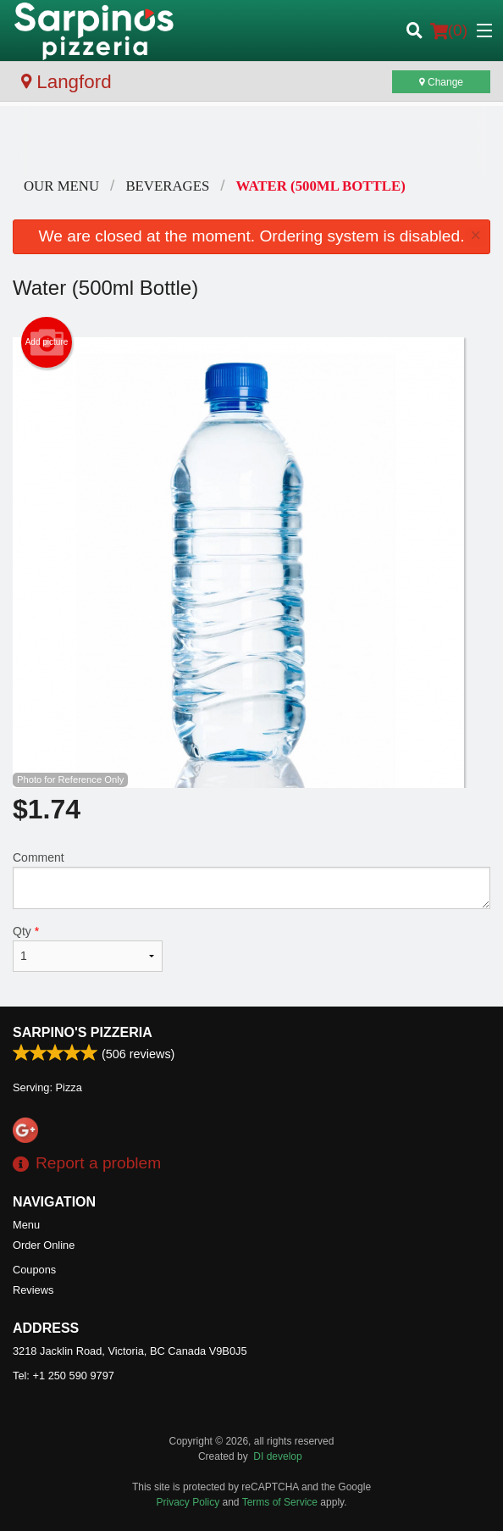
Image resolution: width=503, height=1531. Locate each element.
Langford (66, 81)
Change (441, 82)
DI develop (277, 1456)
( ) (448, 30)
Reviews (33, 1290)
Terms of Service (280, 1502)
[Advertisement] (251, 140)
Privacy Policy (188, 1502)
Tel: (63, 1375)
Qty (88, 948)
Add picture (47, 342)
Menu (26, 1224)
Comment (251, 880)
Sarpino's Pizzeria (82, 1032)
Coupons (34, 1269)
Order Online (44, 1245)
